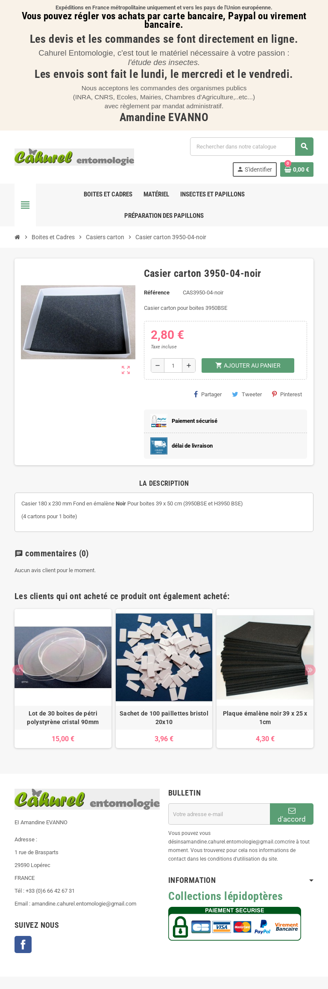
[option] (63, 678)
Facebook (23, 944)
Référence (157, 292)
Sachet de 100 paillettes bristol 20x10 (164, 717)
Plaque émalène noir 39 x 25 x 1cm (265, 717)
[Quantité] (173, 365)
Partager (208, 394)
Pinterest (287, 394)
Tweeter (247, 394)
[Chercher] (251, 146)
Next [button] (310, 670)
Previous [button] (17, 670)
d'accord (292, 815)
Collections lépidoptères (225, 896)
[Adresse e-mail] (219, 814)
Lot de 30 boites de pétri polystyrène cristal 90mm (63, 717)
